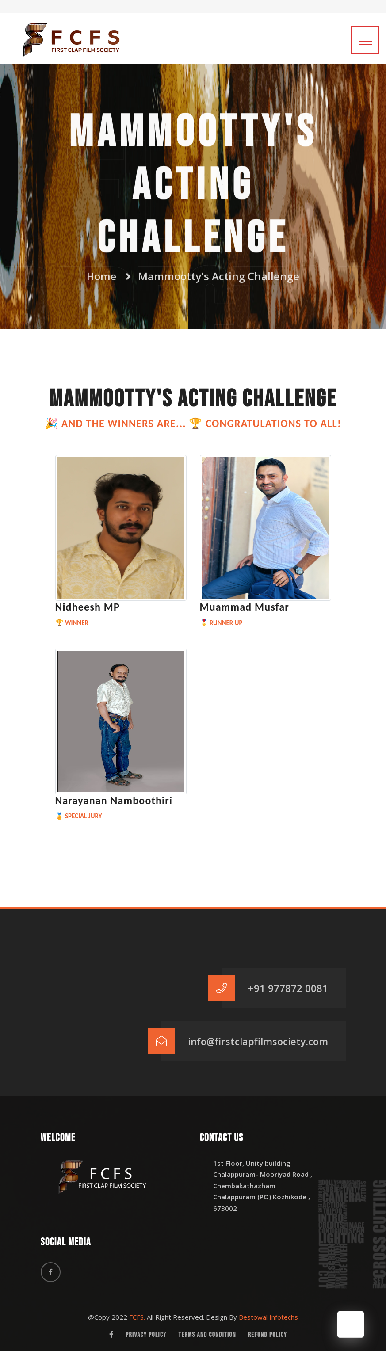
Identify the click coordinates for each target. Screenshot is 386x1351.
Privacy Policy (146, 1335)
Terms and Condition (207, 1335)
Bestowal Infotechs (268, 1317)
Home (101, 273)
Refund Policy (267, 1335)
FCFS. (137, 1317)
